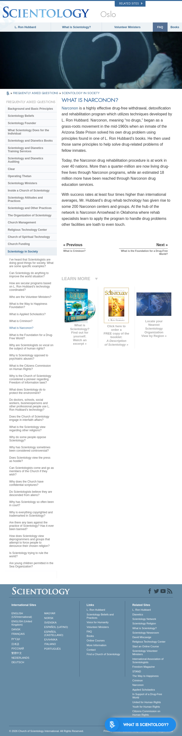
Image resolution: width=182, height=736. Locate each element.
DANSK (15, 629)
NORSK (49, 618)
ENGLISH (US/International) (21, 615)
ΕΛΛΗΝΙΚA (51, 639)
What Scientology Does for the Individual (28, 132)
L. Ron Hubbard (25, 27)
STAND (136, 671)
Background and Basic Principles (30, 108)
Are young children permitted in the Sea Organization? (31, 565)
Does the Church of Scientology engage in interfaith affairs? (29, 418)
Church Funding (19, 244)
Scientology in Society (23, 251)
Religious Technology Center (27, 229)
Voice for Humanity (98, 622)
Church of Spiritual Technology (29, 237)
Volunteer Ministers (127, 27)
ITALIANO (50, 644)
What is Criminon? (20, 321)
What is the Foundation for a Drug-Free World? (31, 336)
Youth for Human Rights (146, 706)
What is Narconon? (21, 328)
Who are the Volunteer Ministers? (30, 297)
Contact (91, 649)
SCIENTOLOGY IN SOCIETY (81, 93)
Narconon (70, 108)
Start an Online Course (145, 646)
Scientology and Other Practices (30, 208)
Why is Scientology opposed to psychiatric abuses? (28, 357)
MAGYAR (49, 613)
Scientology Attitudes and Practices (25, 199)
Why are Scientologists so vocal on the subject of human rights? (31, 347)
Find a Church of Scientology (103, 654)
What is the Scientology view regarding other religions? (27, 428)
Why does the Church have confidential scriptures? (26, 483)
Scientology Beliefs (21, 116)
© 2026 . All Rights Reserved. (46, 731)
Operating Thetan (19, 176)
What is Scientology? (76, 27)
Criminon (137, 680)
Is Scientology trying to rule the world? (28, 554)
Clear (11, 169)
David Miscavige (141, 637)
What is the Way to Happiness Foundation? (28, 305)
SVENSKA (50, 622)
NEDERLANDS (20, 657)
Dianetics (137, 614)
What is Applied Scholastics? (27, 314)
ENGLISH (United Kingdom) (21, 623)
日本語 (15, 644)
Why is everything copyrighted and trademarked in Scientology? (31, 514)
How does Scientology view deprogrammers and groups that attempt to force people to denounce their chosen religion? (29, 541)
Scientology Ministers (22, 183)
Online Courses (96, 640)
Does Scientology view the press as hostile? (29, 459)
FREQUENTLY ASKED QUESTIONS (36, 93)
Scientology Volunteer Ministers (144, 652)
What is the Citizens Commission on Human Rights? (30, 367)
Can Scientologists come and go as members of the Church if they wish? (31, 471)
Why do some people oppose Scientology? (27, 439)
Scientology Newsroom (145, 632)
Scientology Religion (144, 623)
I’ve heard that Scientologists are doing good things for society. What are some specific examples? (31, 263)
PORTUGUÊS (52, 648)
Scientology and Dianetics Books (30, 140)
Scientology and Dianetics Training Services (25, 149)
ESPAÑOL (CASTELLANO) (53, 633)
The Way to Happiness (145, 676)
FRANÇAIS (18, 633)
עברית (15, 639)
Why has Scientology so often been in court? (31, 503)
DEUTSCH (17, 662)
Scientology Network (144, 619)
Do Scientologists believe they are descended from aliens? (30, 493)
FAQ (160, 27)
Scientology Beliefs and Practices (100, 616)
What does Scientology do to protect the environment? (27, 391)
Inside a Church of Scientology (29, 190)
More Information (96, 645)
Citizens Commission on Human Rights (146, 713)
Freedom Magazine (143, 666)
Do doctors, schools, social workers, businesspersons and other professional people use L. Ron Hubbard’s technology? (29, 404)
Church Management (22, 222)
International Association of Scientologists (147, 661)
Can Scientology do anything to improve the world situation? (29, 274)
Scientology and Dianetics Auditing (25, 160)
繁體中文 (16, 653)
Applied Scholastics (143, 689)
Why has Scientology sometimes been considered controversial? (29, 449)
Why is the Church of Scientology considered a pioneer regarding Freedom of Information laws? (30, 379)
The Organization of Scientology (29, 215)
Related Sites (130, 3)
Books (174, 27)
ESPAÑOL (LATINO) (56, 627)
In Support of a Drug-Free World (147, 696)
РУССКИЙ (17, 648)
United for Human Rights (146, 702)
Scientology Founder (22, 123)
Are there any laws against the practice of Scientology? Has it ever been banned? (31, 526)
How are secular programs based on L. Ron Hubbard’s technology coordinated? (30, 287)
